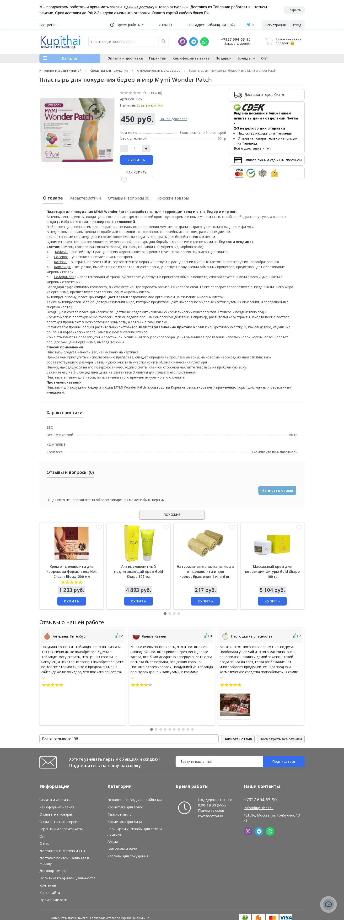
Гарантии (157, 58)
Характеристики (85, 198)
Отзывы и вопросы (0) (128, 198)
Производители (53, 899)
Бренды (246, 58)
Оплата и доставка (125, 58)
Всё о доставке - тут (252, 148)
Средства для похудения (109, 70)
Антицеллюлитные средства (158, 70)
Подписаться (283, 761)
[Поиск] (163, 41)
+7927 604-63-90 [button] (260, 799)
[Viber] (182, 41)
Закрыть (294, 10)
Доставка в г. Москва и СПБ (62, 850)
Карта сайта (49, 892)
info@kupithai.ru (259, 808)
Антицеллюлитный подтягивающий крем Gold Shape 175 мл (138, 571)
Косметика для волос (126, 807)
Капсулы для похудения (128, 856)
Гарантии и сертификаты (61, 828)
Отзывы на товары (55, 814)
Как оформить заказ (191, 58)
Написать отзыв (277, 490)
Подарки (223, 58)
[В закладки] (124, 180)
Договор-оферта (54, 870)
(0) (160, 92)
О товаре (53, 198)
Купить (137, 160)
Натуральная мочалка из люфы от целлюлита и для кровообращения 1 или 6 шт (205, 571)
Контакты (47, 885)
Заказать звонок (237, 43)
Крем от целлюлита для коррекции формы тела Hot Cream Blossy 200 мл (72, 571)
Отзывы (165, 24)
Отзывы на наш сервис (59, 821)
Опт (264, 58)
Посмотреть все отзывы (281, 739)
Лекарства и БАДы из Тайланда (135, 799)
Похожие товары (172, 198)
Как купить (136, 172)
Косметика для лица (125, 821)
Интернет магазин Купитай (60, 70)
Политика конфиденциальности (67, 878)
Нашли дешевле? (173, 119)
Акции (113, 841)
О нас (44, 843)
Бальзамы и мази (122, 848)
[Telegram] (193, 41)
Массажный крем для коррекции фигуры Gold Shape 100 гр (272, 571)
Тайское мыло (120, 814)
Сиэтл (279, 94)
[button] (127, 24)
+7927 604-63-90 (236, 39)
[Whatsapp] (204, 41)
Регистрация (275, 25)
